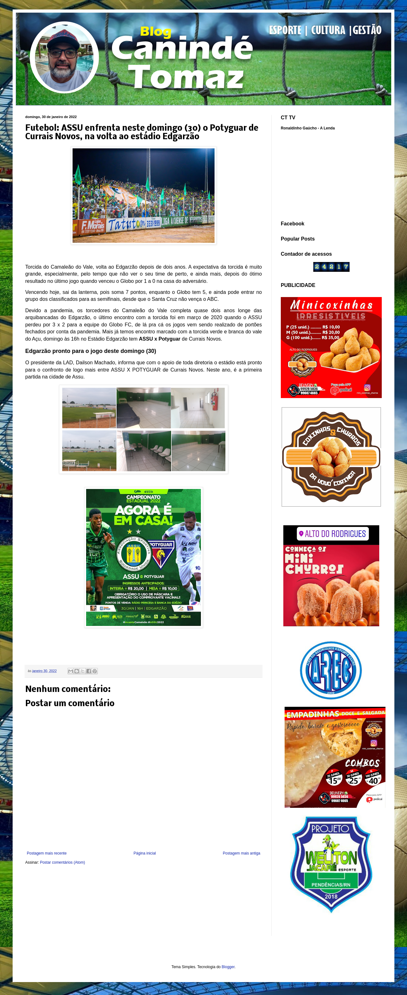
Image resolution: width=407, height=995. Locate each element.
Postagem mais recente (47, 853)
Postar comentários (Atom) (62, 862)
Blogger (228, 967)
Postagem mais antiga (241, 853)
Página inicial (144, 853)
